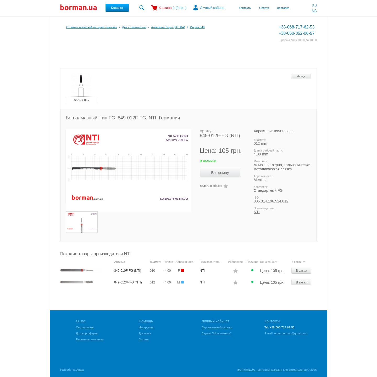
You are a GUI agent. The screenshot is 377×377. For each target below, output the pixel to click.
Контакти (272, 321)
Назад (301, 76)
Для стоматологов (134, 27)
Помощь (146, 321)
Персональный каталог (217, 327)
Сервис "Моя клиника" (216, 333)
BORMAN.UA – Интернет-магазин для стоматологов (272, 369)
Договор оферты (87, 333)
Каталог (117, 8)
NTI (257, 212)
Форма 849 (197, 27)
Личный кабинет (213, 8)
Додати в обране (211, 185)
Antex (80, 369)
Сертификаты (85, 327)
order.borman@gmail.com (290, 333)
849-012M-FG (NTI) (128, 282)
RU (314, 6)
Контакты (245, 7)
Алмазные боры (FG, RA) (168, 27)
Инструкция (146, 327)
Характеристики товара (273, 131)
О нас (81, 321)
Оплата (264, 7)
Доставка (283, 7)
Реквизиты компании (90, 339)
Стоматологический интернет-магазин (91, 27)
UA (314, 11)
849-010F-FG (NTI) (127, 270)
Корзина (165, 8)
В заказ (301, 270)
